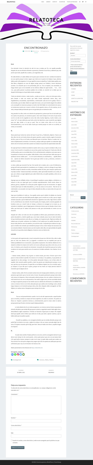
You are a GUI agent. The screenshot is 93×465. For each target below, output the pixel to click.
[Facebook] (12, 354)
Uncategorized (17, 360)
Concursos (73, 214)
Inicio (43, 1)
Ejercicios (73, 217)
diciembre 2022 (75, 128)
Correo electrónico (16, 425)
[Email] (23, 354)
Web (12, 433)
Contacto (54, 1)
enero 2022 (74, 147)
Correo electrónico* (78, 60)
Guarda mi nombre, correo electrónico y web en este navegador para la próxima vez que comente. (36, 442)
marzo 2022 (74, 140)
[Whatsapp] (15, 354)
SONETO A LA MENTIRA (77, 98)
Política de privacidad (72, 1)
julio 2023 (73, 118)
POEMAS (73, 220)
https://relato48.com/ (37, 348)
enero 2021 (74, 175)
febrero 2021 (74, 172)
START (73, 92)
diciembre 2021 (75, 150)
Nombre (13, 418)
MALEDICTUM (74, 101)
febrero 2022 (74, 143)
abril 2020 (73, 185)
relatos (51, 360)
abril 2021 (73, 166)
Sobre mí (48, 1)
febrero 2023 (74, 121)
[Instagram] (18, 354)
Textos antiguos (75, 233)
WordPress (50, 462)
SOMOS (73, 95)
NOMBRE (73, 89)
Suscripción (62, 1)
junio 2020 (73, 178)
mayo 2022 (74, 134)
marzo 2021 (74, 169)
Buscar (72, 195)
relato (47, 360)
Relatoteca (11, 2)
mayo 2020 (74, 181)
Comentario (14, 394)
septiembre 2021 (75, 159)
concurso (41, 360)
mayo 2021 (74, 162)
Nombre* (78, 54)
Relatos (73, 230)
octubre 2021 (74, 156)
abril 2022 (73, 137)
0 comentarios (45, 51)
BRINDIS (82, 274)
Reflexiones (74, 227)
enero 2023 (74, 124)
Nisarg (59, 462)
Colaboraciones (75, 211)
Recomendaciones (75, 223)
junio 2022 (73, 131)
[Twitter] (20, 354)
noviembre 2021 (75, 153)
